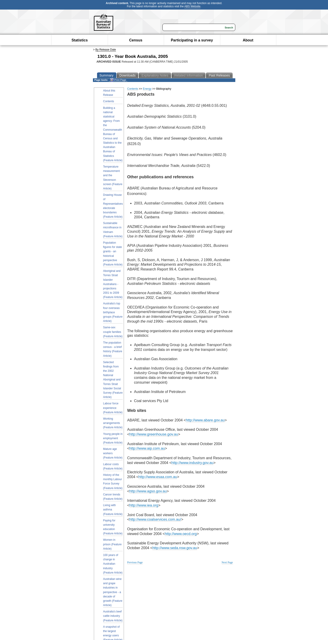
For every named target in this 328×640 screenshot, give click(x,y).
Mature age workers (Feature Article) (113, 453)
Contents (108, 101)
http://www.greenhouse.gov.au (153, 434)
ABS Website (192, 6)
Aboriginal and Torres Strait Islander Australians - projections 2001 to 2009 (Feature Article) (113, 284)
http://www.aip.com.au (147, 448)
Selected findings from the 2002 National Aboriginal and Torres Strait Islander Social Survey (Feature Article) (113, 380)
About (248, 40)
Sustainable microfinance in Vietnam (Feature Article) (113, 230)
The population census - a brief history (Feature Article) (112, 349)
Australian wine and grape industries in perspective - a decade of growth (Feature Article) (113, 592)
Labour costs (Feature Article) (113, 466)
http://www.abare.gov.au (205, 420)
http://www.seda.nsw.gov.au (174, 548)
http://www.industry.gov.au (192, 463)
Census (135, 40)
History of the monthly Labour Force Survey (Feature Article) (113, 481)
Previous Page (135, 562)
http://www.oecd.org (181, 534)
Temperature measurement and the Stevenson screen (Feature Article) (113, 177)
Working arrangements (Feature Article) (113, 423)
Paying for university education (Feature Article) (113, 527)
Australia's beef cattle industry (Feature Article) (113, 616)
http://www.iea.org (143, 505)
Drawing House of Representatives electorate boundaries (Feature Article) (113, 205)
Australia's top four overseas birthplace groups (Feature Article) (113, 312)
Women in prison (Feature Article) (112, 544)
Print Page (118, 80)
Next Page (227, 562)
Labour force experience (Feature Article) (113, 408)
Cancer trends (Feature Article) (113, 496)
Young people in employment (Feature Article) (113, 438)
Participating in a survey (192, 40)
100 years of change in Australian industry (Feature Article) (113, 563)
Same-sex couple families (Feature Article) (113, 332)
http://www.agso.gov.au (148, 491)
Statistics (80, 40)
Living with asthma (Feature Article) (113, 509)
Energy (147, 88)
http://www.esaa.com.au (157, 477)
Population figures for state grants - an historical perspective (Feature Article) (113, 253)
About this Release (109, 93)
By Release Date (105, 49)
